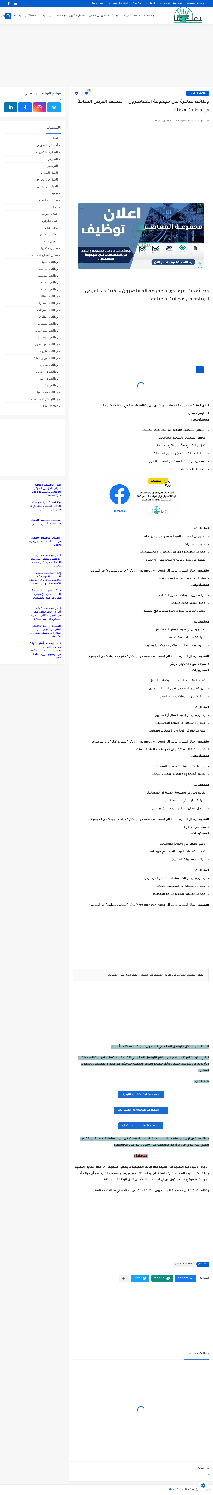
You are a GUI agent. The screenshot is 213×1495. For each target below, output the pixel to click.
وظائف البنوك (49, 261)
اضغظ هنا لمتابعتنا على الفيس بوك (141, 1110)
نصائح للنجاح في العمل (43, 255)
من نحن (137, 3)
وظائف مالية (50, 385)
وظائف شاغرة (49, 364)
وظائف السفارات (47, 303)
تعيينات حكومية (121, 15)
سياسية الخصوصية (171, 3)
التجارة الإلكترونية (47, 152)
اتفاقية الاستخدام (118, 3)
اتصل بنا (150, 3)
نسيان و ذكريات (48, 248)
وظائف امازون (49, 351)
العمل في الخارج (99, 15)
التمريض (52, 159)
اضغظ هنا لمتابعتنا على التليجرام (141, 1094)
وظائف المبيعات (48, 323)
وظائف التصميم (48, 275)
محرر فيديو (51, 227)
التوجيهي (52, 165)
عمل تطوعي (50, 220)
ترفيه (54, 193)
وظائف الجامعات (47, 282)
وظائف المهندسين (46, 344)
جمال (54, 207)
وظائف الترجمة (48, 268)
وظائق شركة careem (44, 399)
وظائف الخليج (57, 15)
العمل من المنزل (47, 186)
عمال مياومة (50, 213)
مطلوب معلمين (48, 234)
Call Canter (50, 406)
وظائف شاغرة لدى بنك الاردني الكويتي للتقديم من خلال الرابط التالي (45, 506)
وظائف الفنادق (48, 316)
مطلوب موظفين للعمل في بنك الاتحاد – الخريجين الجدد (45, 542)
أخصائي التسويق (47, 145)
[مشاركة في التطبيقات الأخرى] (124, 1278)
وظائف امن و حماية (46, 358)
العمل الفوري (77, 15)
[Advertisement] (106, 56)
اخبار (55, 138)
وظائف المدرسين (47, 330)
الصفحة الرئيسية (196, 3)
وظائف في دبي (48, 378)
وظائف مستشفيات (46, 392)
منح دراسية (51, 241)
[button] (185, 1278)
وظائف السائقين (35, 15)
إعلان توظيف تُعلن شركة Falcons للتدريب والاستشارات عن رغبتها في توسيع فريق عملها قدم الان (45, 650)
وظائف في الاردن (11, 15)
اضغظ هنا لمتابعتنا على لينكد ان (140, 1125)
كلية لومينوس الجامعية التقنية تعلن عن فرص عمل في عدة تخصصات (46, 594)
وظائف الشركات (47, 310)
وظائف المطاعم (144, 15)
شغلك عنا (98, 3)
